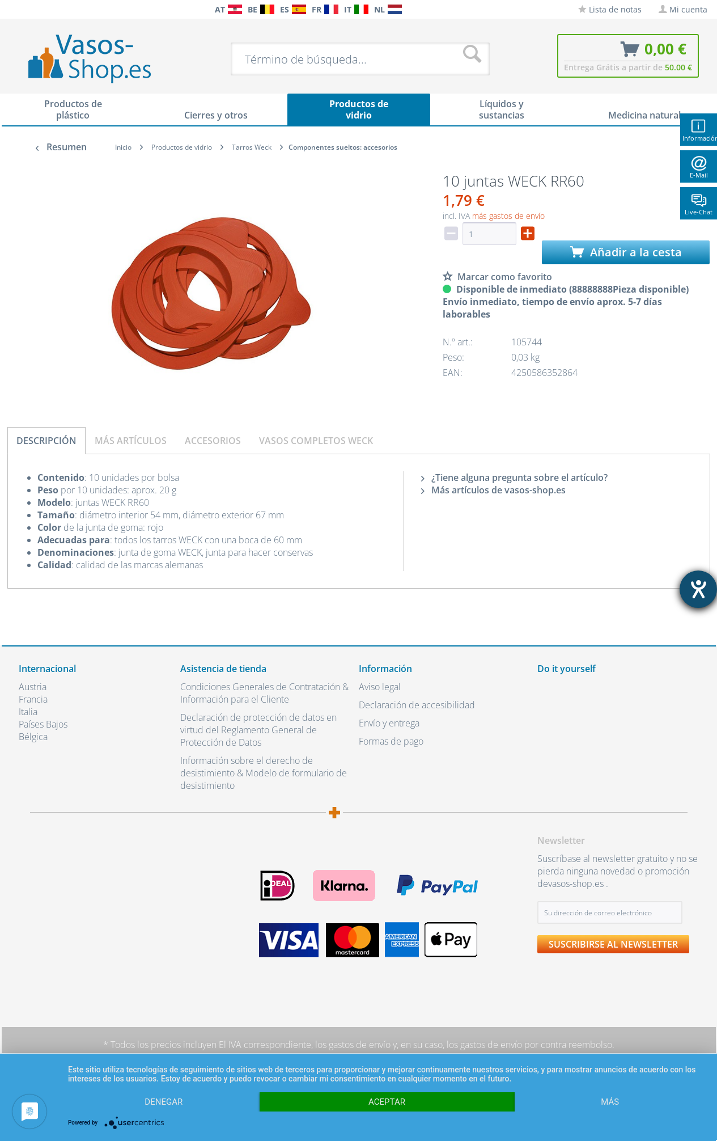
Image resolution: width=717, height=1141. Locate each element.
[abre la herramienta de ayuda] (698, 589)
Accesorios (213, 440)
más (610, 1102)
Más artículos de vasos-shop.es (493, 490)
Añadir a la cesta (626, 252)
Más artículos (131, 440)
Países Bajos (43, 724)
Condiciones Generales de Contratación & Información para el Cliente (264, 693)
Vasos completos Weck (316, 440)
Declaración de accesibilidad (417, 705)
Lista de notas (610, 9)
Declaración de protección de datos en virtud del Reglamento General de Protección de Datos (258, 730)
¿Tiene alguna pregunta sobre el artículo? (514, 477)
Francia (33, 699)
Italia (28, 711)
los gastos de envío (353, 1044)
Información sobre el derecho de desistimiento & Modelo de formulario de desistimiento (263, 773)
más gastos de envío (508, 215)
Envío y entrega (389, 723)
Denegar (164, 1102)
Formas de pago (391, 741)
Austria (32, 687)
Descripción (46, 440)
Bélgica (33, 736)
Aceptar (386, 1102)
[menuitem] (24, 9)
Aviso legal (380, 687)
